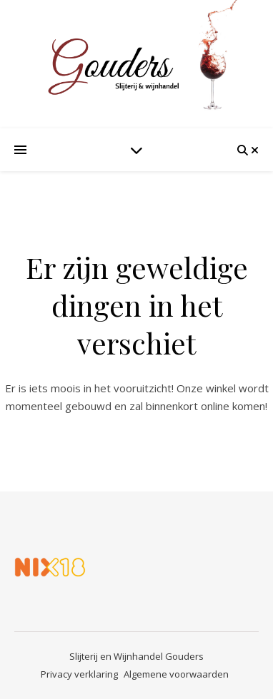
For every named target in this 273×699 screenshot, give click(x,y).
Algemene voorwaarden (176, 674)
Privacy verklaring (79, 674)
